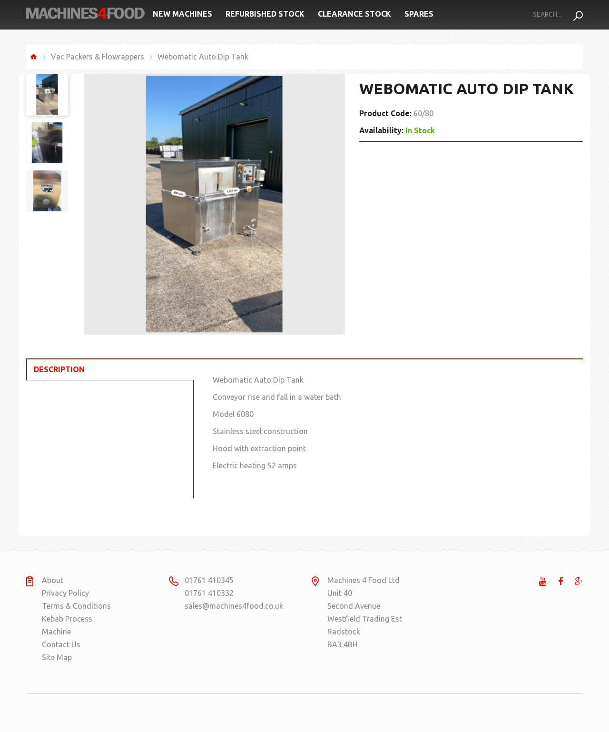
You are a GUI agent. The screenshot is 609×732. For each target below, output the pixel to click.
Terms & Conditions (76, 606)
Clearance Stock (354, 14)
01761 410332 (209, 593)
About (52, 580)
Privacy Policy (65, 593)
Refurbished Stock (265, 14)
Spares (418, 14)
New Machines (182, 14)
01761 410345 (209, 580)
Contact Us (61, 644)
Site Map (57, 657)
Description (59, 369)
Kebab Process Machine (67, 625)
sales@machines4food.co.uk (221, 606)
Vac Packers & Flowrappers (97, 56)
